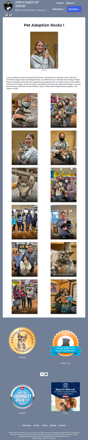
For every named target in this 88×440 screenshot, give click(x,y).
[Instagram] (10, 14)
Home (59, 3)
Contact (62, 425)
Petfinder (22, 357)
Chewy (65, 413)
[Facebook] (6, 14)
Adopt (45, 425)
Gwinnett (22, 413)
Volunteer (26, 425)
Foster (37, 425)
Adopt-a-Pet (65, 363)
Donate (53, 425)
